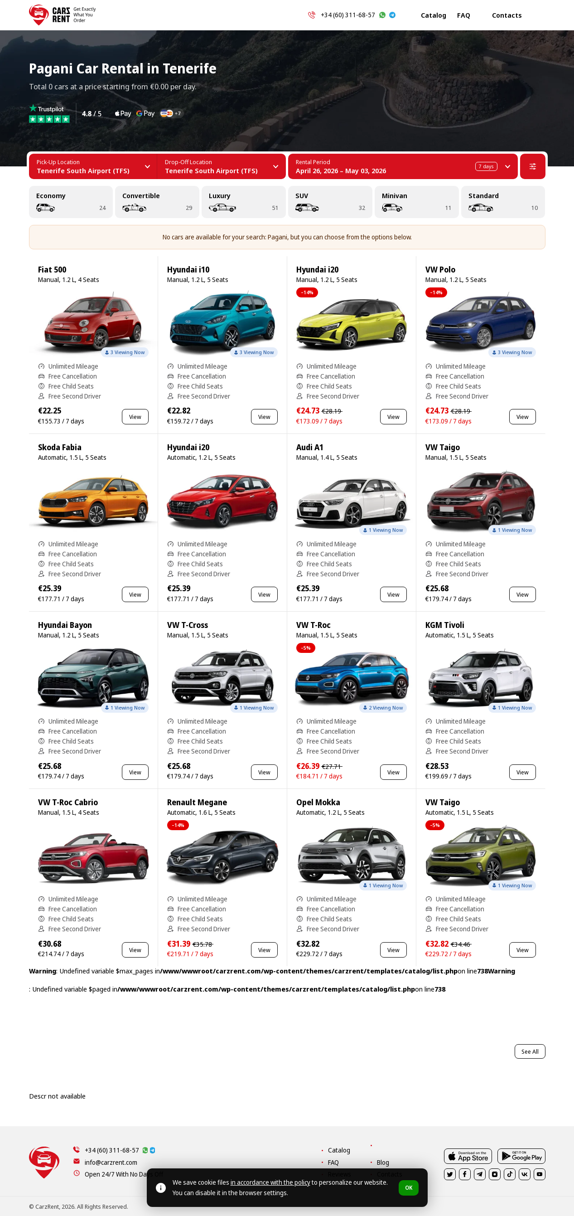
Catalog (433, 14)
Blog (383, 1162)
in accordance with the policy (270, 1182)
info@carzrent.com (111, 1162)
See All (530, 1051)
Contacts (507, 14)
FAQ (463, 14)
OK (408, 1188)
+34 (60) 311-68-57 (348, 14)
